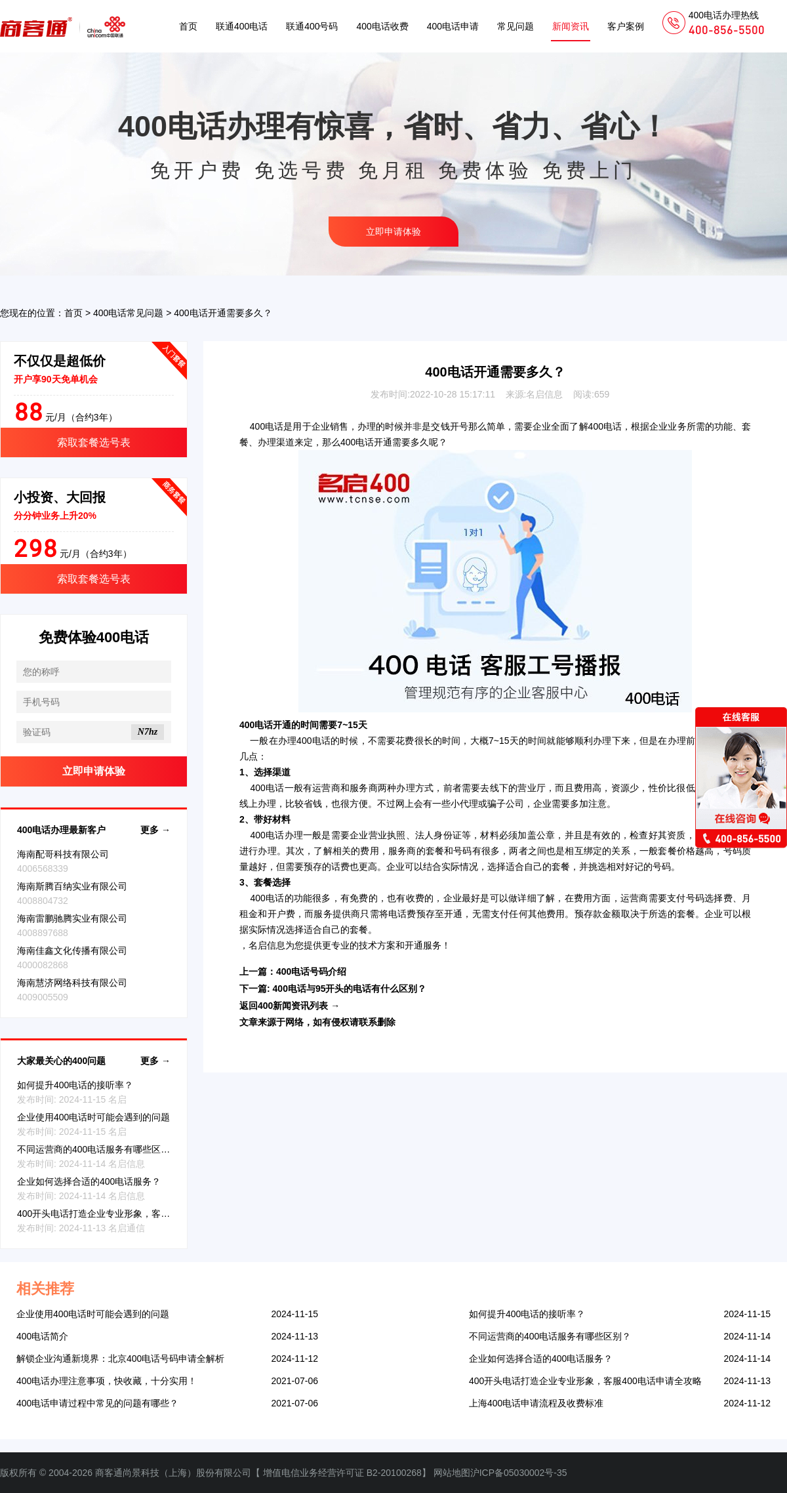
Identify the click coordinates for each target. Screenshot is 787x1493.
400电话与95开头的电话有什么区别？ (350, 988)
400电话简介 (42, 1336)
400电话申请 (453, 26)
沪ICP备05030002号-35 (518, 1472)
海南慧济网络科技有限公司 (72, 982)
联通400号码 (312, 26)
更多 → (155, 830)
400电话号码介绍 (311, 971)
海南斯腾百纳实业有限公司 (72, 886)
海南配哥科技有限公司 (63, 854)
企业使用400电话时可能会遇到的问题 (93, 1117)
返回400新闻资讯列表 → (289, 1005)
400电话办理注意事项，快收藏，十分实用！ (106, 1381)
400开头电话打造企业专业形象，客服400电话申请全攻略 (133, 1213)
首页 (188, 26)
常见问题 (515, 26)
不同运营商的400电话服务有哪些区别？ (98, 1149)
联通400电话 (242, 26)
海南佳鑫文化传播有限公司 (72, 950)
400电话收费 (382, 26)
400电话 (267, 426)
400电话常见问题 (128, 313)
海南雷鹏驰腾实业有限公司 (72, 918)
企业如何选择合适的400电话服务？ (89, 1181)
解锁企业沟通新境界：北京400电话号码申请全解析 (120, 1358)
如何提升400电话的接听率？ (75, 1085)
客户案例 (625, 26)
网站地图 (452, 1472)
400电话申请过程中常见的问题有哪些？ (97, 1403)
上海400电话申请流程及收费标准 (536, 1403)
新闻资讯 (570, 26)
